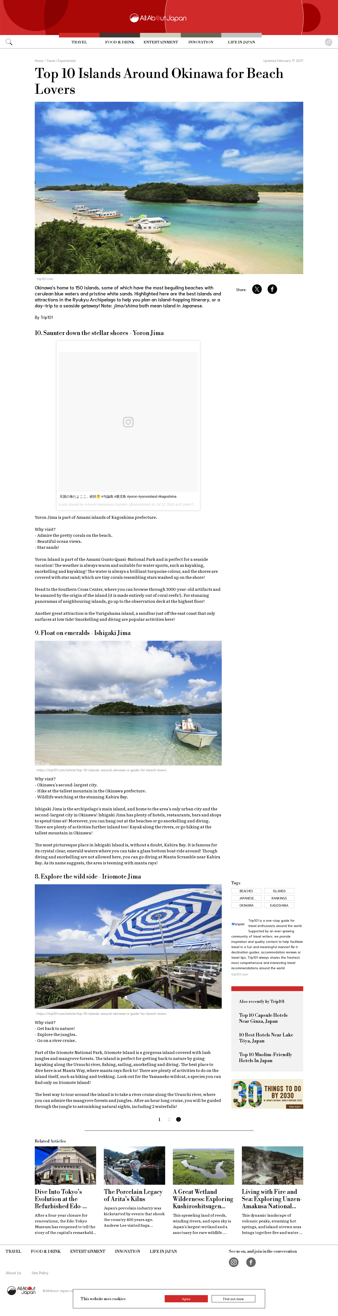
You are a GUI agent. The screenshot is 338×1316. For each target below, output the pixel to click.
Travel (79, 42)
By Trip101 (44, 317)
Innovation (200, 42)
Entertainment (161, 42)
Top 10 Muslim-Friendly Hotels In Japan (265, 1058)
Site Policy (40, 1272)
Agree (186, 1299)
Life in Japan (241, 42)
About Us (13, 1272)
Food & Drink (119, 42)
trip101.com (45, 278)
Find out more (233, 1299)
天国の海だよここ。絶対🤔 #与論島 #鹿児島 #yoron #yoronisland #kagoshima (117, 496)
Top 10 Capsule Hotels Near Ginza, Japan (263, 1018)
